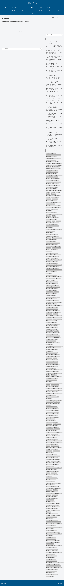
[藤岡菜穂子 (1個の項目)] (57, 337)
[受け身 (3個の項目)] (54, 219)
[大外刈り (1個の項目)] (48, 293)
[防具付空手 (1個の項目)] (56, 451)
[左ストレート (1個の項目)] (56, 348)
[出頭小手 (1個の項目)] (56, 297)
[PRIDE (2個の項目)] (48, 238)
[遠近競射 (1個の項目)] (53, 375)
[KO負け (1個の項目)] (48, 329)
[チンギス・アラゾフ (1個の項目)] (51, 547)
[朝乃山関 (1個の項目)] (54, 288)
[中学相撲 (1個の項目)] (48, 290)
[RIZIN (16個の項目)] (48, 167)
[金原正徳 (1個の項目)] (48, 408)
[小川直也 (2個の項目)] (48, 268)
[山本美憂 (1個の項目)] (48, 425)
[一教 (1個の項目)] (54, 302)
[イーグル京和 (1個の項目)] (49, 488)
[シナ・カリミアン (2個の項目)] (56, 238)
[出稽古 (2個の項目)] (55, 263)
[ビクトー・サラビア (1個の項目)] (51, 517)
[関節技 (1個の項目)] (48, 491)
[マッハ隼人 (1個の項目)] (54, 449)
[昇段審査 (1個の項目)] (57, 483)
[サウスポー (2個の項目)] (54, 258)
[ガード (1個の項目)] (48, 495)
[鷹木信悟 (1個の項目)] (54, 378)
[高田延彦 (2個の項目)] (54, 244)
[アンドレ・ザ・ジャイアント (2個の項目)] (52, 243)
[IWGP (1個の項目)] (48, 522)
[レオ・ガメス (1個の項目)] (49, 412)
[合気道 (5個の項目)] (48, 183)
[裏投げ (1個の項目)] (56, 417)
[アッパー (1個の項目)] (48, 444)
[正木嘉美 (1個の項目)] (54, 320)
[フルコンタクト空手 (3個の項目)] (51, 212)
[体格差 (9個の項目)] (55, 172)
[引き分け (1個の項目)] (48, 451)
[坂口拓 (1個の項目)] (48, 471)
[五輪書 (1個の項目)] (48, 508)
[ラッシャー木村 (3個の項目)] (50, 204)
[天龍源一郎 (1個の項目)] (56, 403)
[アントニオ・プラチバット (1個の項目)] (52, 486)
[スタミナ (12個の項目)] (57, 168)
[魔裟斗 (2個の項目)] (48, 224)
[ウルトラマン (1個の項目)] (49, 544)
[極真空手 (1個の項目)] (57, 312)
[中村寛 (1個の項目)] (59, 383)
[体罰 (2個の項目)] (47, 249)
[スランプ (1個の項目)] (48, 464)
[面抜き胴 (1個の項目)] (48, 314)
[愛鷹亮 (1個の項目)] (59, 534)
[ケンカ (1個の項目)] (48, 507)
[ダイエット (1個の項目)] (49, 417)
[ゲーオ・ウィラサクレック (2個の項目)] (52, 226)
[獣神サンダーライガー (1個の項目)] (51, 366)
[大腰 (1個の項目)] (59, 447)
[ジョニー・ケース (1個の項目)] (50, 479)
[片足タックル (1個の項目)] (49, 356)
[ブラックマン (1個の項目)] (49, 542)
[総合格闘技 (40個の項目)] (49, 158)
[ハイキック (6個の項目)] (49, 182)
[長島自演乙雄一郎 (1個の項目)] (50, 545)
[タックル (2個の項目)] (55, 236)
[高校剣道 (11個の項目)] (49, 170)
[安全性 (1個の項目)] (54, 329)
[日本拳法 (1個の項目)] (56, 456)
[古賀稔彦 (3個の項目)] (48, 211)
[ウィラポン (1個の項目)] (54, 415)
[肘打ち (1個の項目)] (48, 496)
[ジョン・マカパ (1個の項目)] (50, 481)
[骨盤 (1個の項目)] (57, 503)
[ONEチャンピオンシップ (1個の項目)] (51, 397)
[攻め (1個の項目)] (54, 304)
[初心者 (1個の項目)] (54, 496)
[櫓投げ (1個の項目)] (57, 354)
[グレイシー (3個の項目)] (54, 209)
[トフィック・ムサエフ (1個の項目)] (51, 478)
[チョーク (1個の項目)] (48, 332)
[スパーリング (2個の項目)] (49, 265)
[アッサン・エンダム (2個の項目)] (51, 275)
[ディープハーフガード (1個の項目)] (51, 283)
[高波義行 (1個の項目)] (58, 315)
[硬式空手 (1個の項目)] (59, 442)
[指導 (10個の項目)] (55, 170)
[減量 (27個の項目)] (48, 163)
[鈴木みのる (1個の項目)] (49, 370)
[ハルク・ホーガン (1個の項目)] (56, 522)
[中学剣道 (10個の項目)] (49, 172)
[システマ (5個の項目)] (56, 185)
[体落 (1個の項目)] (47, 446)
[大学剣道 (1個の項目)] (55, 300)
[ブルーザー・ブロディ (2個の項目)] (51, 253)
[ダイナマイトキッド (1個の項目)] (51, 530)
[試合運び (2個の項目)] (59, 270)
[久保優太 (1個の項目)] (54, 569)
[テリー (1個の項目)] (48, 435)
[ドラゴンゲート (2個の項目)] (56, 248)
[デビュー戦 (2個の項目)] (49, 260)
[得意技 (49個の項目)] (48, 156)
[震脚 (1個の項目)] (47, 473)
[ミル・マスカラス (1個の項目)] (50, 368)
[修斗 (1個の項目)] (57, 342)
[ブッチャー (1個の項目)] (49, 456)
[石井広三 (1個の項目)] (59, 432)
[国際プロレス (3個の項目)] (56, 202)
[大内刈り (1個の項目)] (54, 495)
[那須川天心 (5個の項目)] (55, 183)
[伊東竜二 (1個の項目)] (48, 371)
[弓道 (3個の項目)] (58, 205)
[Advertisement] (22, 39)
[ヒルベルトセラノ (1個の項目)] (50, 420)
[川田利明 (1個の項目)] (56, 532)
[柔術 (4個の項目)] (59, 190)
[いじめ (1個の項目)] (48, 405)
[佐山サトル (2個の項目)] (49, 227)
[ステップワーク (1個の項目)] (50, 468)
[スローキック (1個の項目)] (57, 441)
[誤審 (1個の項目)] (47, 469)
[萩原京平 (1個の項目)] (56, 429)
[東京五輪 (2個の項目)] (48, 271)
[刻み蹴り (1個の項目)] (48, 463)
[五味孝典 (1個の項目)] (48, 552)
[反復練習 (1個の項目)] (54, 349)
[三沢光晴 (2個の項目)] (48, 236)
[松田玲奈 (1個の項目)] (48, 304)
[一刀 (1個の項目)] (47, 385)
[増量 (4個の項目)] (57, 192)
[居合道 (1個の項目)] (48, 378)
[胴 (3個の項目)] (53, 221)
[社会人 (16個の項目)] (59, 165)
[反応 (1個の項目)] (47, 434)
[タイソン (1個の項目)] (54, 491)
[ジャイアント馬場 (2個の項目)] (50, 241)
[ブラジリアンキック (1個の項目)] (51, 298)
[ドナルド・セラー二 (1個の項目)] (51, 561)
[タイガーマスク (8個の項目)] (50, 175)
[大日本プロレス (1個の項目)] (57, 370)
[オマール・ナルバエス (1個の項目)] (51, 422)
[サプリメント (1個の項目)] (49, 466)
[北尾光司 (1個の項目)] (48, 398)
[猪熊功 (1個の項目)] (48, 295)
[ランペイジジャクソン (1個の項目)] (51, 474)
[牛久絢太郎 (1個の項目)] (49, 429)
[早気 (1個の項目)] (53, 376)
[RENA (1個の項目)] (55, 425)
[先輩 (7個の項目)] (47, 178)
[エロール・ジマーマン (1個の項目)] (51, 574)
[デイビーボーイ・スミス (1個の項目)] (51, 520)
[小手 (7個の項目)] (55, 177)
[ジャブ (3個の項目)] (48, 219)
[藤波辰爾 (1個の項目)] (54, 391)
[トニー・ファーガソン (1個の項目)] (51, 359)
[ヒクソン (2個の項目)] (48, 261)
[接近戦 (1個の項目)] (56, 331)
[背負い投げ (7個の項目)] (49, 177)
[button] (41, 48)
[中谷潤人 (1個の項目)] (48, 424)
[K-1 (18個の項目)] (53, 165)
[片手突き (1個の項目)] (56, 564)
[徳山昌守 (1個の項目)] (53, 469)
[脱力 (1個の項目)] (57, 515)
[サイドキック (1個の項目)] (57, 373)
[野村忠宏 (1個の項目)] (48, 505)
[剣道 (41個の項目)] (54, 156)
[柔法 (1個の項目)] (47, 515)
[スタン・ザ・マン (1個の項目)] (50, 390)
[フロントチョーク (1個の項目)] (50, 537)
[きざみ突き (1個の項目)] (49, 351)
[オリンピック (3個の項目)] (49, 207)
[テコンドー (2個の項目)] (54, 249)
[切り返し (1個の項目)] (48, 490)
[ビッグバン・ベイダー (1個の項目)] (51, 407)
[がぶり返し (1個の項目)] (49, 292)
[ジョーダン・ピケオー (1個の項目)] (51, 549)
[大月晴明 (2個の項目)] (48, 256)
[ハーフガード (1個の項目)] (49, 285)
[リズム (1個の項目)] (48, 498)
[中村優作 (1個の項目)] (48, 447)
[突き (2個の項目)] (54, 276)
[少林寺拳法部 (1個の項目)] (49, 483)
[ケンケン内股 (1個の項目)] (49, 354)
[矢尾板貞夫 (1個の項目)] (56, 310)
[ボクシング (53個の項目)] (57, 155)
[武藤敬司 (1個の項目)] (48, 364)
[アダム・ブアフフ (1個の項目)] (50, 559)
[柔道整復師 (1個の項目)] (58, 493)
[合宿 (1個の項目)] (54, 447)
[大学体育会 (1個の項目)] (49, 336)
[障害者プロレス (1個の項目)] (50, 572)
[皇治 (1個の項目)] (47, 430)
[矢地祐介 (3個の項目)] (54, 199)
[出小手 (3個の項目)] (48, 221)
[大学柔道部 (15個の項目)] (55, 167)
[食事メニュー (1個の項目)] (55, 507)
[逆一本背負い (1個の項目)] (56, 463)
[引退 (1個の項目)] (52, 515)
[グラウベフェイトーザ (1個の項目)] (51, 457)
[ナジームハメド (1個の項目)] (50, 503)
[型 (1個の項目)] (58, 461)
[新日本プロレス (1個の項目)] (50, 342)
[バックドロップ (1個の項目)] (50, 419)
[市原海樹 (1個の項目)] (48, 439)
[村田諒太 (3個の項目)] (48, 217)
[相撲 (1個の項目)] (54, 290)
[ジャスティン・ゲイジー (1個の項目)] (51, 363)
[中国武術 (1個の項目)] (55, 505)
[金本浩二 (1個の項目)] (58, 523)
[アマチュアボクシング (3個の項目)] (51, 214)
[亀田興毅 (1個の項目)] (48, 348)
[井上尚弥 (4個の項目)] (57, 195)
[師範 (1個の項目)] (54, 358)
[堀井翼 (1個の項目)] (48, 391)
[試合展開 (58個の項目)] (49, 155)
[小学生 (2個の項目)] (58, 278)
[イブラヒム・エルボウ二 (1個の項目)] (51, 513)
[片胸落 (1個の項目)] (59, 545)
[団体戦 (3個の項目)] (48, 216)
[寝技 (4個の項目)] (47, 194)
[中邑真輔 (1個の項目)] (54, 339)
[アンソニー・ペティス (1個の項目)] (51, 361)
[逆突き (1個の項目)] (48, 550)
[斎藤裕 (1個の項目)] (56, 427)
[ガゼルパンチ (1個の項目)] (49, 493)
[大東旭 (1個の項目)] (59, 527)
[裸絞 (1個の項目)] (59, 302)
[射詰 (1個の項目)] (47, 375)
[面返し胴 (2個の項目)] (48, 276)
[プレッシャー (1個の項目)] (49, 312)
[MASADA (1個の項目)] (55, 371)
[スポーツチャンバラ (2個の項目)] (51, 229)
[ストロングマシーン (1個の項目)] (51, 527)
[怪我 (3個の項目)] (53, 216)
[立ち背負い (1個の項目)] (56, 324)
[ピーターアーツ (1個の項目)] (50, 557)
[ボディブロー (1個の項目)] (49, 540)
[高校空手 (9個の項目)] (48, 173)
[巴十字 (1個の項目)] (55, 490)
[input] (22, 49)
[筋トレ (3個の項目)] (58, 221)
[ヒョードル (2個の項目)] (49, 254)
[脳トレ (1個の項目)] (48, 410)
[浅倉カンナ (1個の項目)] (49, 427)
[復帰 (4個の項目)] (52, 192)
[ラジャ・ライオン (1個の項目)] (50, 534)
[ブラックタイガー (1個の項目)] (50, 525)
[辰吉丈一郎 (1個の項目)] (55, 471)
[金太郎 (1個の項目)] (57, 540)
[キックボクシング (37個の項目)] (50, 160)
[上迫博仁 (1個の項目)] (48, 476)
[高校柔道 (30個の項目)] (55, 161)
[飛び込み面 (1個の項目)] (49, 567)
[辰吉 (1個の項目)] (47, 415)
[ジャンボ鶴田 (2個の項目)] (49, 246)
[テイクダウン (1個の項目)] (49, 500)
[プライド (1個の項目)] (48, 403)
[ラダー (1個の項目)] (55, 444)
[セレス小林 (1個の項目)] (55, 410)
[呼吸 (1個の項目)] (54, 293)
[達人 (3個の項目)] (47, 197)
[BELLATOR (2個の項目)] (49, 233)
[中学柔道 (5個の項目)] (48, 187)
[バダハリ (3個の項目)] (48, 202)
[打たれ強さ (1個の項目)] (49, 326)
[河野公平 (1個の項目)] (56, 336)
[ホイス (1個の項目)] (55, 439)
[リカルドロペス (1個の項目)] (50, 485)
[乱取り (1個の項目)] (55, 314)
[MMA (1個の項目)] (48, 320)
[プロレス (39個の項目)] (57, 158)
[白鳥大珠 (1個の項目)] (48, 437)
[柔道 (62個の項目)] (48, 153)
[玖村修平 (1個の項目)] (48, 388)
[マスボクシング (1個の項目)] (57, 567)
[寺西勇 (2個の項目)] (54, 239)
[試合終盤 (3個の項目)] (55, 217)
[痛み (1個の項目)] (53, 295)
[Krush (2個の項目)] (48, 244)
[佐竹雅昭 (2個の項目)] (48, 273)
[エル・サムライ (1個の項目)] (50, 523)
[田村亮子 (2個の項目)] (48, 263)
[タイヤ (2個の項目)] (48, 248)
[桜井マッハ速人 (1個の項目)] (57, 552)
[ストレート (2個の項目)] (57, 254)
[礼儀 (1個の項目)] (47, 510)
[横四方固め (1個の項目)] (56, 332)
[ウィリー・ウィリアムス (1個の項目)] (51, 334)
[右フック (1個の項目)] (54, 327)
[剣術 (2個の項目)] (59, 229)
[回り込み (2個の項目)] (55, 266)
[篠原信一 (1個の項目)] (58, 468)
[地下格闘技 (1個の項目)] (49, 535)
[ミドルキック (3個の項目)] (54, 197)
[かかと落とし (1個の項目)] (55, 435)
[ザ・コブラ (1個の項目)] (49, 518)
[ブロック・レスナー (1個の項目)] (51, 571)
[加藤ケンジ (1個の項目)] (56, 459)
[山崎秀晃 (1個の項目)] (48, 393)
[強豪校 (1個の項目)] (48, 339)
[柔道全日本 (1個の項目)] (49, 331)
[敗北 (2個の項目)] (47, 280)
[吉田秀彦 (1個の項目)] (48, 324)
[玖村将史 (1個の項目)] (55, 386)
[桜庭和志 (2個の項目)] (55, 268)
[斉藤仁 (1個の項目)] (48, 322)
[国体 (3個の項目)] (60, 214)
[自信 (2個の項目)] (47, 258)
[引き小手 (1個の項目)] (55, 464)
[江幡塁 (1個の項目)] (57, 542)
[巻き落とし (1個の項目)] (49, 564)
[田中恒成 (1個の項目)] (48, 310)
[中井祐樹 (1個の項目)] (48, 319)
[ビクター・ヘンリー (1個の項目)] (51, 383)
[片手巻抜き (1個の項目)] (56, 364)
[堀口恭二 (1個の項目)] (53, 473)
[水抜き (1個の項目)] (48, 349)
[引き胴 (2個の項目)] (48, 239)
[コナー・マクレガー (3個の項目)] (51, 200)
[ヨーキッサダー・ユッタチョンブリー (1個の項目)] (54, 562)
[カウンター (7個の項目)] (58, 175)
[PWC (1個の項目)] (48, 512)
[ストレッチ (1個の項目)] (49, 441)
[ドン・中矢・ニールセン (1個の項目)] (51, 282)
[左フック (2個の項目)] (48, 251)
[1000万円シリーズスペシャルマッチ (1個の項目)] (54, 346)
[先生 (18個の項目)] (48, 165)
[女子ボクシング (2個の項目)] (50, 278)
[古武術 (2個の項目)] (55, 261)
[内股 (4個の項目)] (47, 192)
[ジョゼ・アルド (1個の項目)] (50, 554)
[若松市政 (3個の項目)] (57, 207)
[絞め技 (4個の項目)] (53, 194)
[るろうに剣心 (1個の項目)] (49, 305)
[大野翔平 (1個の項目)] (54, 508)
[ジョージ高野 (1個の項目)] (54, 385)
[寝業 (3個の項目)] (47, 209)
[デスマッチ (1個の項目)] (49, 373)
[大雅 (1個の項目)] (54, 437)
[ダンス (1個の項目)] (57, 287)
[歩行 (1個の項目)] (52, 280)
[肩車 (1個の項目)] (47, 449)
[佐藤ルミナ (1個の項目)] (49, 344)
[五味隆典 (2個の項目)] (48, 266)
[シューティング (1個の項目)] (57, 317)
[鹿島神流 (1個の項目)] (48, 317)
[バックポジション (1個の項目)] (50, 341)
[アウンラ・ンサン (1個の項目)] (57, 393)
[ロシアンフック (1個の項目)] (55, 510)
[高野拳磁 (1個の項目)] (48, 459)
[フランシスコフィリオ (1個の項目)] (51, 353)
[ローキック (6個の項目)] (57, 182)
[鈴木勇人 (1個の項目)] (56, 402)
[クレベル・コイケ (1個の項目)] (50, 432)
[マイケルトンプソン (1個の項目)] (51, 454)
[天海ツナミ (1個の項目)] (49, 337)
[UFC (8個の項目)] (54, 173)
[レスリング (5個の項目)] (49, 185)
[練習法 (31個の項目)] (48, 161)
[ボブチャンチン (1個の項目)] (50, 501)
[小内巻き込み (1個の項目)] (49, 287)
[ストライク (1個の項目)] (49, 297)
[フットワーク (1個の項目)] (54, 446)
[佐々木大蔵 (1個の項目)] (49, 402)
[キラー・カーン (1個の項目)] (57, 388)
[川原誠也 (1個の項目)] (53, 430)
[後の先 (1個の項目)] (54, 322)
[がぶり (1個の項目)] (48, 288)
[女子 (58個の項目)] (53, 153)
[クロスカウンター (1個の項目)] (50, 539)
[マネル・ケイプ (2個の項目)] (50, 231)
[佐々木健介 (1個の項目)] (49, 532)
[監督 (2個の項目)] (59, 276)
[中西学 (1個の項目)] (57, 356)
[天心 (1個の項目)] (56, 412)
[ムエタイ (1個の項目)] (55, 413)
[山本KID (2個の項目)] (55, 256)
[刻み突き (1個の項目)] (59, 390)
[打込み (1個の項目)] (56, 292)
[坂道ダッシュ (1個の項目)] (56, 424)
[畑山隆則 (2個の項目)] (57, 246)
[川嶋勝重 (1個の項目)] (54, 498)
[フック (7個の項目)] (48, 180)
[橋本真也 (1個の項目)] (48, 381)
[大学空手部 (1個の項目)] (54, 434)
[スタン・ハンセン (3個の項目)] (50, 205)
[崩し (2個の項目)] (54, 271)
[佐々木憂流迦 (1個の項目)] (49, 576)
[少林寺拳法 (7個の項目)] (55, 180)
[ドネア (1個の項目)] (53, 461)
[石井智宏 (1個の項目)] (55, 408)
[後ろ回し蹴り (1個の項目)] (49, 452)
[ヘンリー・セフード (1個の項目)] (51, 380)
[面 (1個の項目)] (59, 566)
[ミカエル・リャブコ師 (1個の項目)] (51, 307)
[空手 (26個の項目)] (53, 163)
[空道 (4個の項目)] (54, 190)
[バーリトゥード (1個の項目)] (57, 319)
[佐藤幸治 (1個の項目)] (48, 300)
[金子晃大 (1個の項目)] (48, 386)
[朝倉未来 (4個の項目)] (48, 190)
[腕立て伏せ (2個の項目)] (58, 265)
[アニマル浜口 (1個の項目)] (49, 528)
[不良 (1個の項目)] (47, 461)
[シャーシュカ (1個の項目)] (58, 305)
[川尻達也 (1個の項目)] (54, 550)
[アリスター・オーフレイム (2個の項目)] (52, 222)
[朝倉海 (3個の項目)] (48, 199)
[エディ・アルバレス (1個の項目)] (51, 556)
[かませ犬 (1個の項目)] (57, 488)
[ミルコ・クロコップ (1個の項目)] (51, 566)
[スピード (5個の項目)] (48, 189)
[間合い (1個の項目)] (48, 376)
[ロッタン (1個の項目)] (48, 413)
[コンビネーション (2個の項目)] (50, 270)
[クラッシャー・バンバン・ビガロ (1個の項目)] (53, 400)
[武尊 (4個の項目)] (54, 189)
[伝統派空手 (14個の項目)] (49, 168)
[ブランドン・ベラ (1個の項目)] (50, 395)
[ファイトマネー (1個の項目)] (50, 315)
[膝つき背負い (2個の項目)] (57, 260)
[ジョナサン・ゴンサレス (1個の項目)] (51, 309)
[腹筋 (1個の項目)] (55, 326)
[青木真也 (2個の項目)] (54, 224)
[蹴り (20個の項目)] (59, 163)
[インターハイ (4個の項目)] (49, 195)
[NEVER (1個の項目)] (59, 376)
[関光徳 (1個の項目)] (48, 327)
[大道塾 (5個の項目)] (55, 187)
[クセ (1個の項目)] (56, 285)
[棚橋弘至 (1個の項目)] (48, 358)
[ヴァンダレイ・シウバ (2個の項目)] (51, 234)
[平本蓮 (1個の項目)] (48, 569)
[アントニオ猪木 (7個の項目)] (55, 178)
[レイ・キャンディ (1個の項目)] (50, 442)
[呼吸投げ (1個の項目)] (48, 302)
